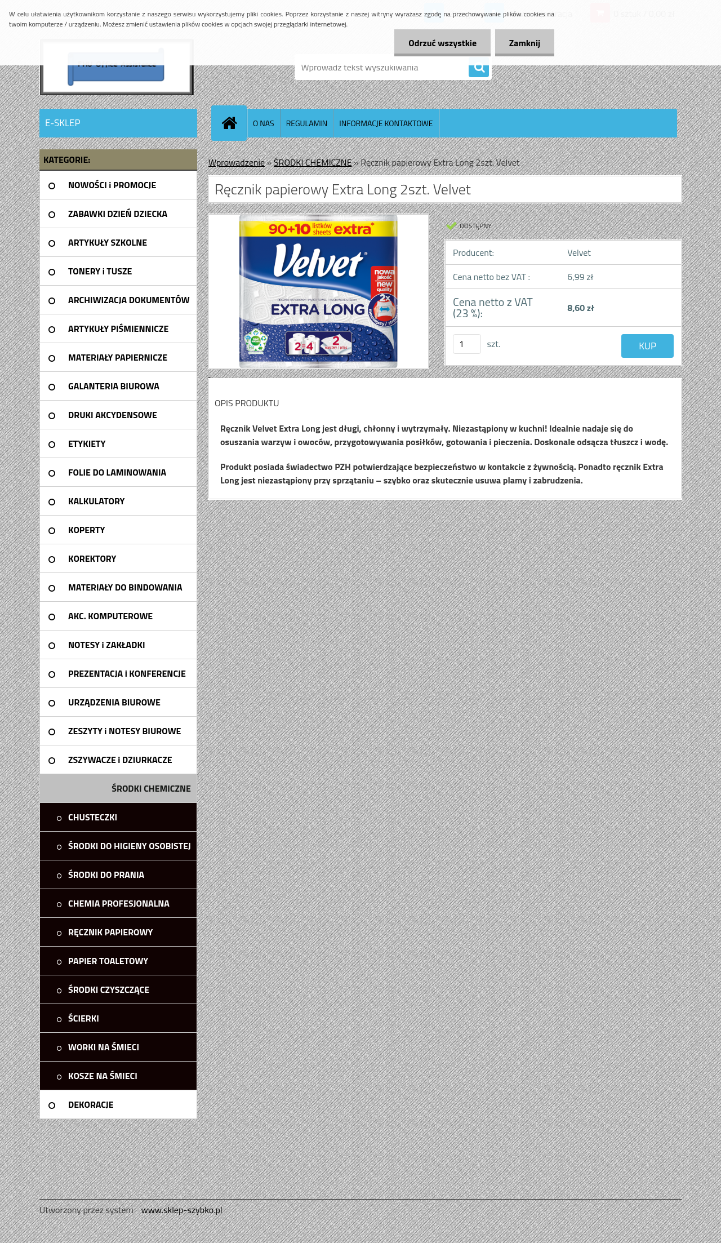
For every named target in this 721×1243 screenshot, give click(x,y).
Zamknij (524, 43)
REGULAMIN (307, 123)
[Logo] (116, 67)
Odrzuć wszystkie (442, 43)
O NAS (263, 123)
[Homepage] (234, 123)
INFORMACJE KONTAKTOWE (386, 123)
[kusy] (467, 344)
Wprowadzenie (236, 162)
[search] (479, 67)
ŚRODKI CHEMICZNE (313, 162)
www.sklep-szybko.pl (181, 1210)
